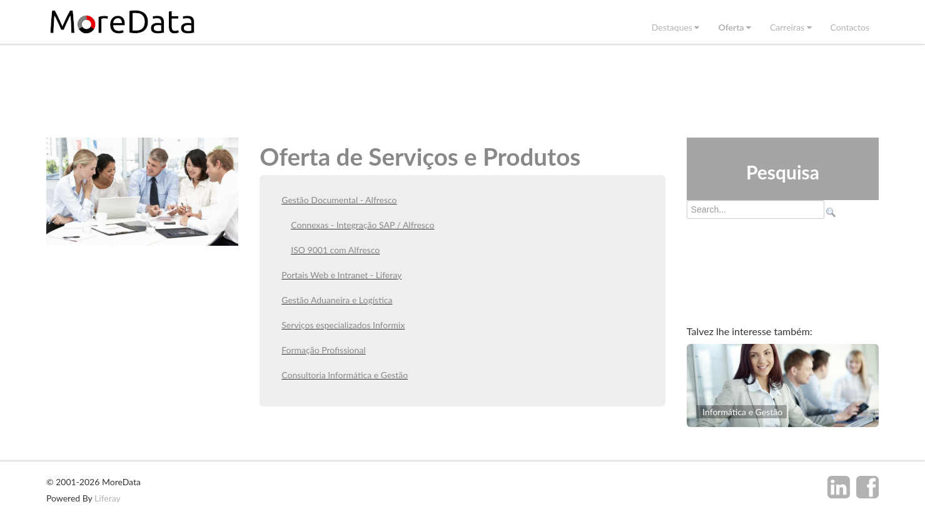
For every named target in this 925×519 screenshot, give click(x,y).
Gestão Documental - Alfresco (339, 199)
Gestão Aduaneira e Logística (336, 300)
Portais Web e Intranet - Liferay (341, 275)
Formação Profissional (323, 350)
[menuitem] (675, 27)
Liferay (107, 498)
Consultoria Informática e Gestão (344, 375)
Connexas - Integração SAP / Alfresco (362, 224)
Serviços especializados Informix (343, 325)
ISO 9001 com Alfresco (335, 249)
